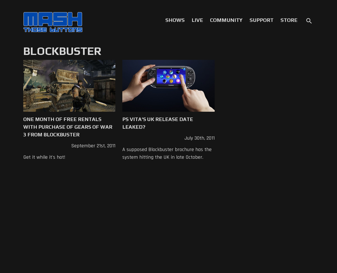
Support (262, 20)
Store (288, 20)
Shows (175, 20)
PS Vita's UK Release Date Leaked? (157, 123)
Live (197, 20)
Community (226, 20)
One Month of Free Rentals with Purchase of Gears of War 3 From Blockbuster (67, 127)
